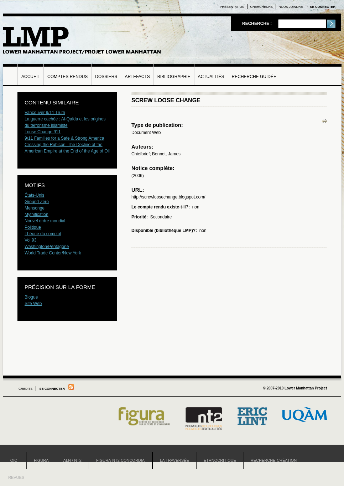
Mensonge (35, 208)
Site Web (33, 303)
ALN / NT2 (72, 460)
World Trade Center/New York (53, 252)
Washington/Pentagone (47, 246)
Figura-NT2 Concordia (120, 460)
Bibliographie (174, 76)
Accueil (30, 76)
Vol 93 (30, 240)
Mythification (36, 214)
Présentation (232, 7)
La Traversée (174, 460)
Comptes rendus (67, 76)
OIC (13, 460)
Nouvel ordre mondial (45, 220)
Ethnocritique (220, 460)
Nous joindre (290, 7)
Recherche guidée (254, 76)
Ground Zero (37, 201)
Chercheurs (261, 7)
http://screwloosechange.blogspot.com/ (168, 197)
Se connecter (322, 7)
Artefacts (137, 76)
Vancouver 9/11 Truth (45, 112)
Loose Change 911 (43, 131)
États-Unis (34, 195)
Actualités (211, 76)
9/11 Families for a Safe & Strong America (64, 138)
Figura (41, 460)
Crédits (26, 389)
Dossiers (106, 76)
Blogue (31, 297)
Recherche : (257, 23)
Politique (33, 227)
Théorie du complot (43, 233)
